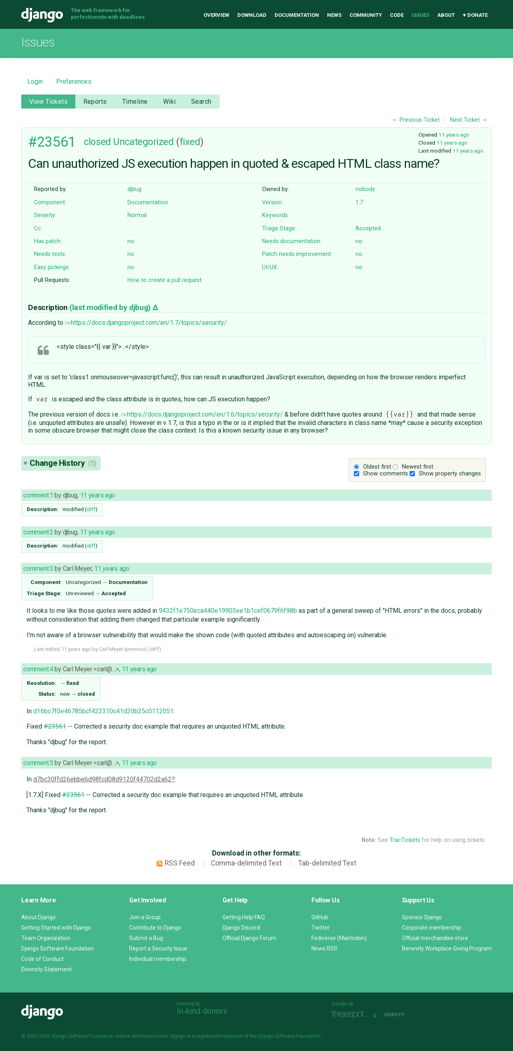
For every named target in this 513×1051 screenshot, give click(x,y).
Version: (272, 202)
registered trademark (219, 1036)
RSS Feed (180, 863)
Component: (50, 202)
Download (252, 15)
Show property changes (450, 473)
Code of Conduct (42, 959)
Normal (137, 215)
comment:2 (38, 532)
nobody (365, 189)
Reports (95, 101)
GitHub (319, 917)
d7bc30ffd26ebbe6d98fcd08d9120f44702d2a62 (102, 779)
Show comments (385, 473)
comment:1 (38, 495)
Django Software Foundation (57, 948)
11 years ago (453, 134)
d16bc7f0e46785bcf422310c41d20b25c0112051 (103, 711)
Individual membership (157, 959)
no (130, 241)
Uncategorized (143, 141)
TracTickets (405, 840)
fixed (190, 141)
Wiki (169, 101)
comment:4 (38, 669)
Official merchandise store (435, 938)
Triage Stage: (279, 228)
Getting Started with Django (56, 927)
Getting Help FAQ (243, 917)
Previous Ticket (420, 120)
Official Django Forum (249, 938)
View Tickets (48, 101)
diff (91, 509)
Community (365, 15)
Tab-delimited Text (327, 863)
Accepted (368, 228)
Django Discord (241, 927)
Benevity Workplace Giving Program (447, 948)
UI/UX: (270, 267)
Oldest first (377, 466)
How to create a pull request (164, 280)
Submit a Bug (146, 938)
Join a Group (145, 917)
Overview (216, 15)
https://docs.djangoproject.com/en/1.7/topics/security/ (146, 322)
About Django (38, 917)
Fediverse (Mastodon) (339, 938)
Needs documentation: (291, 241)
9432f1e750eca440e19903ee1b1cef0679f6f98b (228, 610)
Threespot (351, 1014)
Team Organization (45, 938)
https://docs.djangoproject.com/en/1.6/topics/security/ (202, 414)
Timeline (134, 101)
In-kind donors (202, 1011)
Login (35, 81)
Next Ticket (465, 120)
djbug (134, 189)
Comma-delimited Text (246, 863)
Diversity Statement (46, 969)
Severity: (45, 215)
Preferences (73, 81)
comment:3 (38, 568)
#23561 (52, 142)
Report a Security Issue (158, 948)
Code (397, 15)
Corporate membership (431, 927)
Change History (63, 463)
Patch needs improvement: (297, 254)
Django (42, 15)
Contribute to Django (155, 927)
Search (201, 101)
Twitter (320, 927)
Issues (420, 15)
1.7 (359, 202)
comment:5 (38, 763)
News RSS (324, 948)
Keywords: (275, 215)
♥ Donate (475, 15)
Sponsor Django (422, 917)
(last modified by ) (110, 307)
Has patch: (48, 241)
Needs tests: (50, 254)
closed (97, 141)
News (334, 15)
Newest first (417, 466)
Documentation (297, 15)
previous (136, 649)
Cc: (38, 228)
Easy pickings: (52, 267)
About (446, 15)
